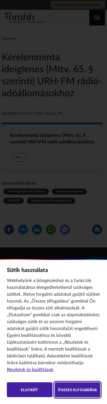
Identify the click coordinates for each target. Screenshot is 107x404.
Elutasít (29, 390)
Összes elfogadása (77, 390)
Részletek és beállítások (30, 369)
